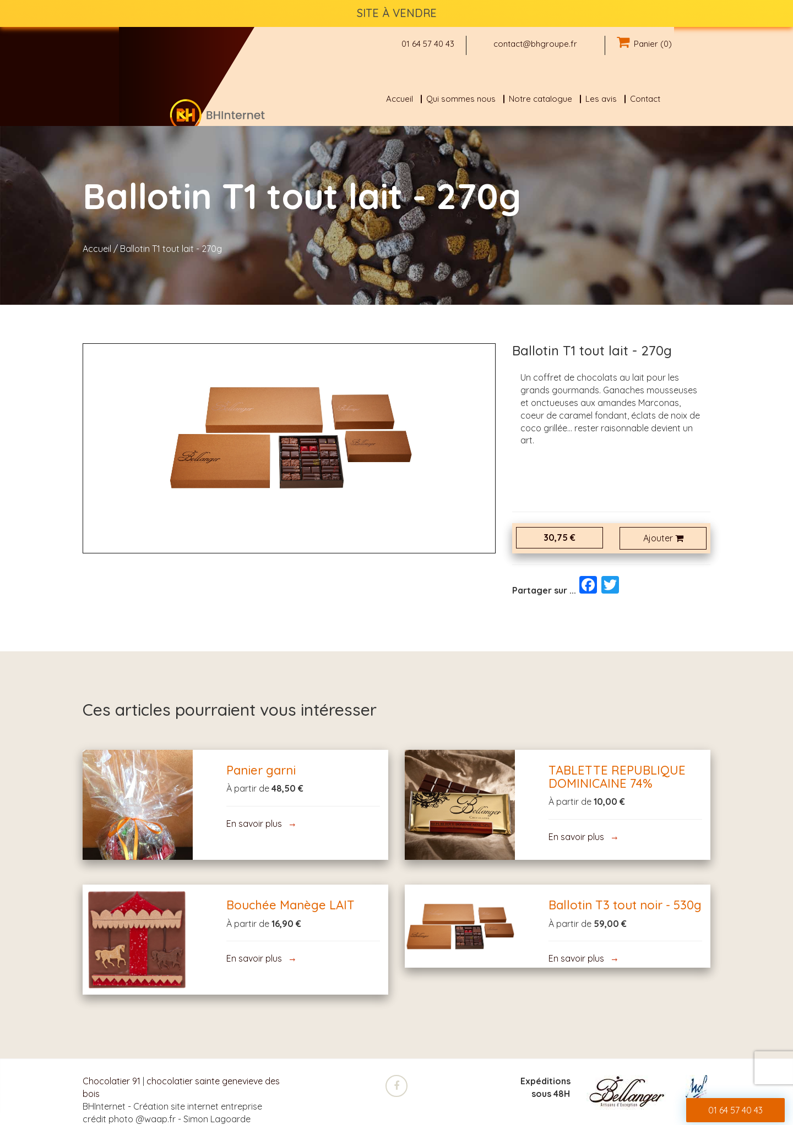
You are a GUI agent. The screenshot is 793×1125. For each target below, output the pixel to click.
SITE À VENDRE (397, 13)
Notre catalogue (540, 99)
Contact (645, 99)
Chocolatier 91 (111, 1080)
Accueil (399, 99)
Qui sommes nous (461, 99)
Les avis (601, 99)
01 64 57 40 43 (427, 44)
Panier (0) (644, 44)
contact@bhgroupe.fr (535, 44)
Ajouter (663, 538)
